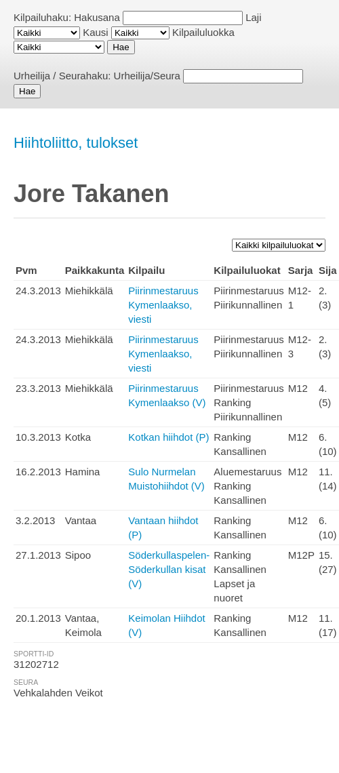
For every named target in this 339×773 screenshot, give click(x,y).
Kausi (95, 32)
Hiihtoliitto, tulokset (76, 142)
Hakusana (97, 17)
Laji (253, 17)
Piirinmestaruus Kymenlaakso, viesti (163, 305)
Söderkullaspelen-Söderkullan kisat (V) (169, 569)
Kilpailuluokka (203, 32)
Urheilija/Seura (147, 75)
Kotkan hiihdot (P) (168, 437)
